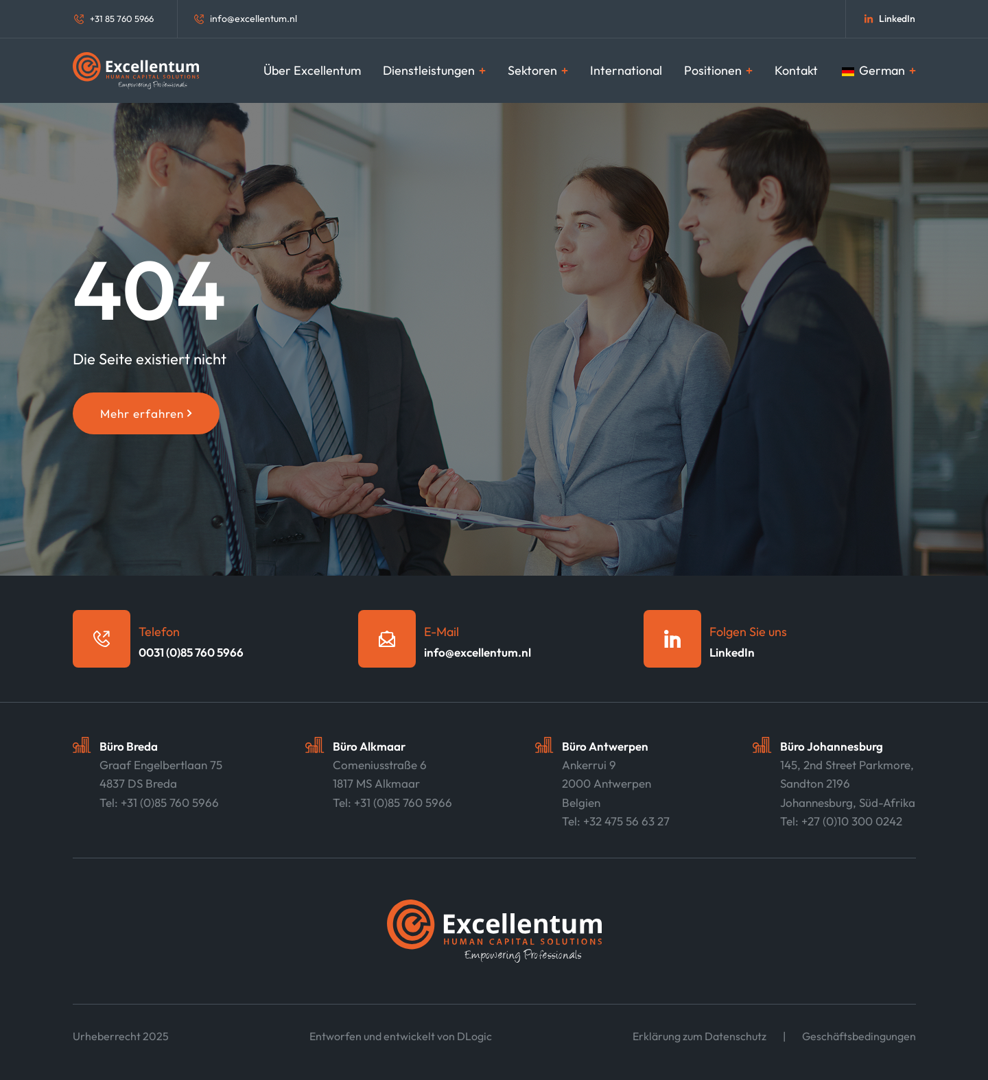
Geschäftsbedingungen (859, 1036)
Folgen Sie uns (748, 631)
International (626, 70)
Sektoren (538, 70)
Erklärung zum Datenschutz (699, 1036)
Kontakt (796, 70)
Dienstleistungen (434, 70)
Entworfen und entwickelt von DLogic (400, 1036)
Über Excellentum (312, 70)
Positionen (718, 70)
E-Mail (441, 631)
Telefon (159, 631)
